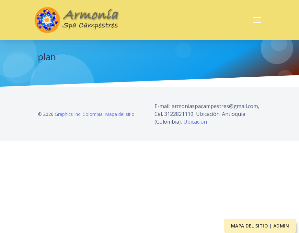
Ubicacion (195, 121)
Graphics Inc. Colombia (79, 114)
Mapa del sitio (119, 114)
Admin (281, 226)
